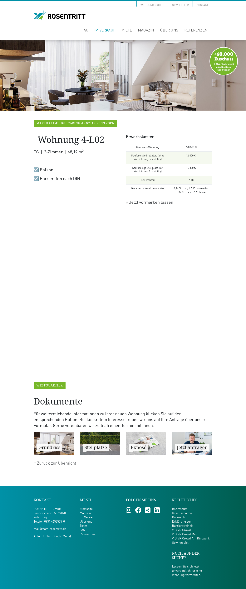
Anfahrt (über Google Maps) (52, 536)
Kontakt (202, 5)
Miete (126, 30)
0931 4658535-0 (54, 521)
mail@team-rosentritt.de (50, 529)
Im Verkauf (104, 30)
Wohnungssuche (152, 5)
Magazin (146, 30)
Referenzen (195, 30)
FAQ (84, 30)
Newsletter (180, 5)
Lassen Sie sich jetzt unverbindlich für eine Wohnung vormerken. (187, 571)
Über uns (169, 30)
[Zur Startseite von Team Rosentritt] (60, 15)
